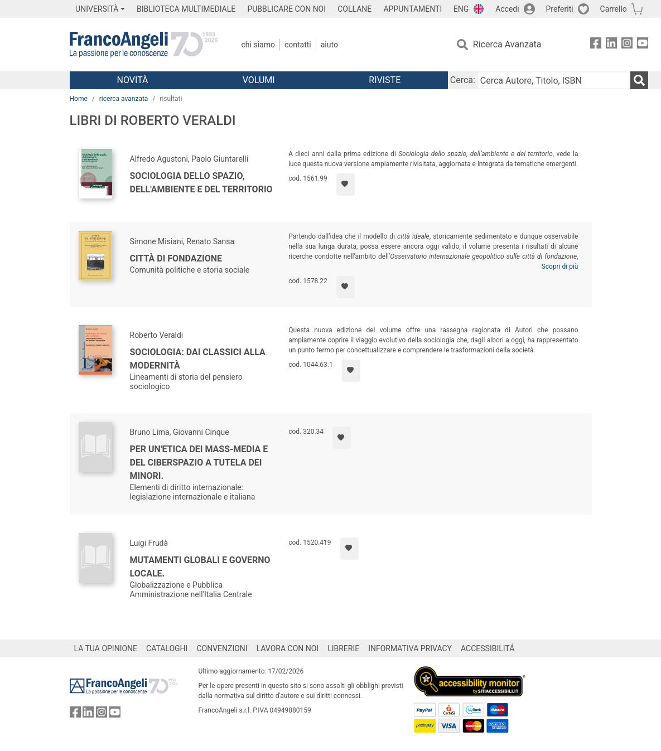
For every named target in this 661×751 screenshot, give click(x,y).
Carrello (613, 8)
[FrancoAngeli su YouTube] (642, 44)
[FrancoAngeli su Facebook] (595, 44)
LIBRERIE (343, 648)
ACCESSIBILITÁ (487, 648)
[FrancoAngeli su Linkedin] (611, 44)
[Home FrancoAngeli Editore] (144, 44)
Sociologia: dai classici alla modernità (198, 359)
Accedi (507, 8)
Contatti (297, 44)
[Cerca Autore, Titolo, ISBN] (553, 80)
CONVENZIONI (221, 648)
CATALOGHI (166, 648)
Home (79, 99)
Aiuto (329, 44)
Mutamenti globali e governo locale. (200, 567)
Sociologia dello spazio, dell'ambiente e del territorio (201, 183)
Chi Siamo (258, 44)
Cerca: (462, 80)
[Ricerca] (639, 80)
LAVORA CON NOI (288, 648)
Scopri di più (560, 266)
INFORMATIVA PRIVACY (410, 648)
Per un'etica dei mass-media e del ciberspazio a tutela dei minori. (199, 462)
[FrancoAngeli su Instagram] (627, 44)
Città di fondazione (176, 258)
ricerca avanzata (123, 99)
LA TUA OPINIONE (106, 648)
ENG (461, 8)
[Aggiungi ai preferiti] (345, 184)
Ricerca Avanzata (507, 44)
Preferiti (559, 8)
